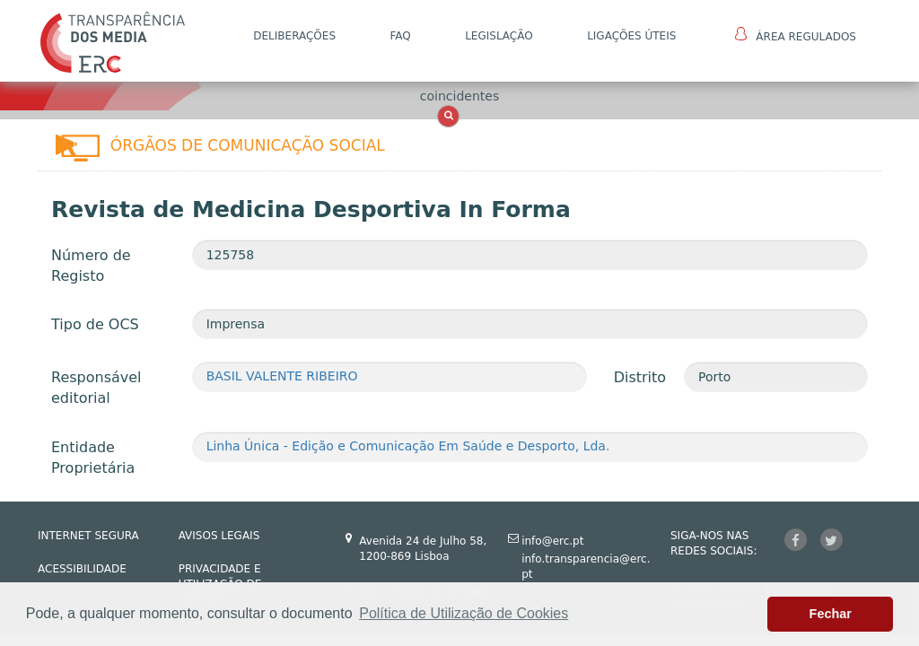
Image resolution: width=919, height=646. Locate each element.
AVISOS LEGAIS (219, 535)
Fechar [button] (831, 614)
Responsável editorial (96, 387)
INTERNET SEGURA (88, 535)
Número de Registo (91, 265)
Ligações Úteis (631, 36)
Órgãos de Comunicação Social (247, 145)
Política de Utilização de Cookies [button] (463, 613)
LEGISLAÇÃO (499, 36)
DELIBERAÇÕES (294, 36)
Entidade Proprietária (93, 457)
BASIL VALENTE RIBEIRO (282, 376)
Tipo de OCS (95, 324)
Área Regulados (795, 35)
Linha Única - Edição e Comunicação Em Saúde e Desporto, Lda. (408, 446)
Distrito (640, 377)
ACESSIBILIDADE (82, 569)
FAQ (399, 36)
